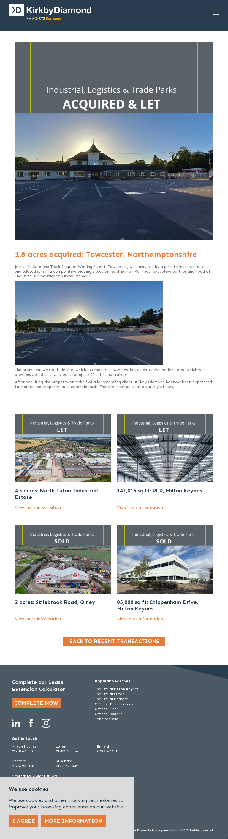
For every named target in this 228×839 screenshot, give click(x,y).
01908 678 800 (23, 751)
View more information (38, 507)
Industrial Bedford (111, 699)
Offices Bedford (109, 714)
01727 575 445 (67, 766)
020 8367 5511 (108, 751)
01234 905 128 (23, 766)
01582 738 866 (67, 751)
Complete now (36, 703)
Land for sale (106, 719)
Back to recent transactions (114, 641)
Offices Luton (107, 709)
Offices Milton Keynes (114, 704)
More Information (73, 821)
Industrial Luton (109, 694)
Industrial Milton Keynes (117, 689)
